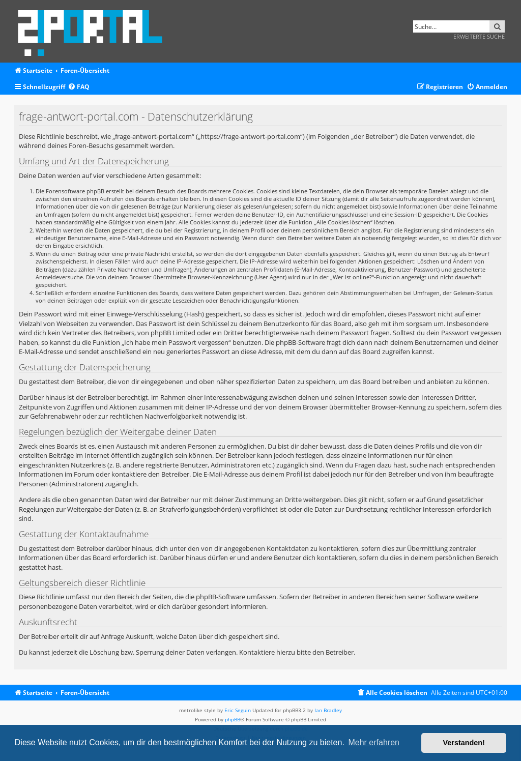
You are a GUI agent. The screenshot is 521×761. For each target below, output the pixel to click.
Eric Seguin (237, 710)
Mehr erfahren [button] (373, 742)
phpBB (232, 719)
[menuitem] (79, 87)
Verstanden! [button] (464, 743)
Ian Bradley (328, 710)
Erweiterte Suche (479, 36)
